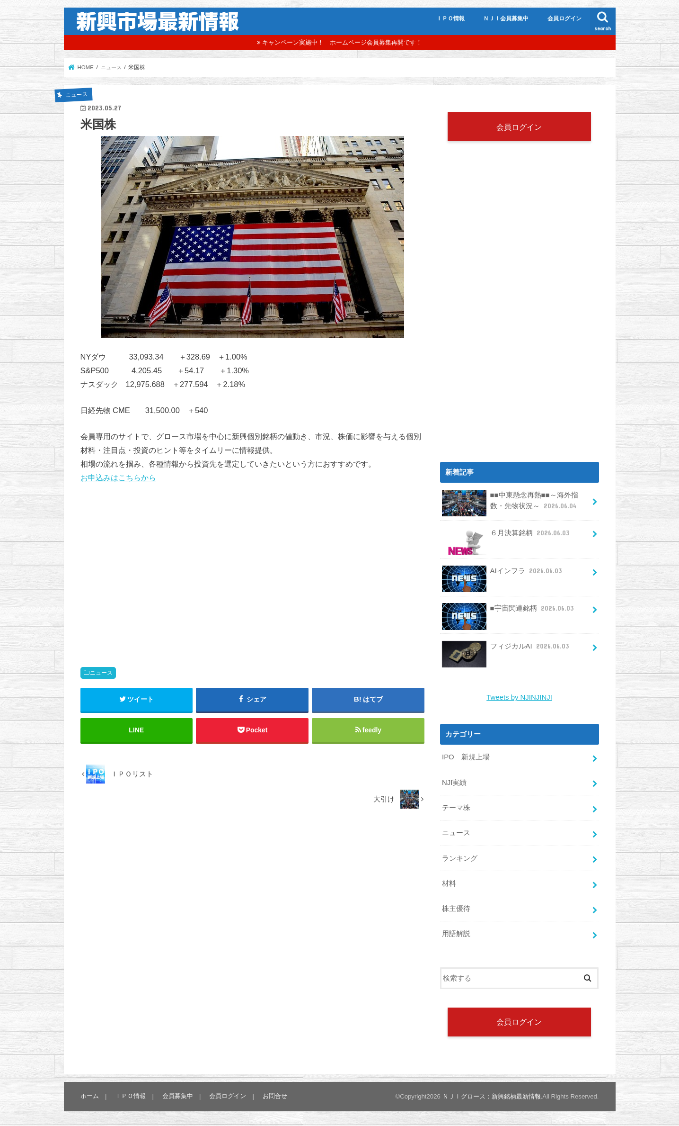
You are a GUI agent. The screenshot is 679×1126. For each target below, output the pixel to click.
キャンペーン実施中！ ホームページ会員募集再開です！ (342, 42)
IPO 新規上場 (466, 757)
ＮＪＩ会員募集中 (506, 18)
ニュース (101, 672)
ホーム (89, 1095)
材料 (449, 882)
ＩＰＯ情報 (450, 18)
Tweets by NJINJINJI (519, 697)
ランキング (459, 857)
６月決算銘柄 (506, 536)
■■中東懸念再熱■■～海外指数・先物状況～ (510, 503)
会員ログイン (564, 18)
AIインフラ (503, 574)
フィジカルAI (506, 649)
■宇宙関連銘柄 (508, 612)
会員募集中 (177, 1095)
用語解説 (456, 932)
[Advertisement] (252, 565)
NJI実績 (454, 782)
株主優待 (456, 907)
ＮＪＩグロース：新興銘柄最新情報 (491, 1095)
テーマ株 (456, 807)
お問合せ (274, 1095)
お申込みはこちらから (118, 477)
